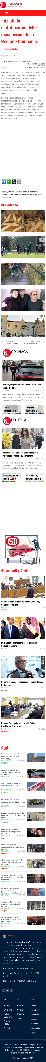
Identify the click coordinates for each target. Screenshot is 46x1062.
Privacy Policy (7, 1022)
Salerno (34, 1024)
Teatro (3, 838)
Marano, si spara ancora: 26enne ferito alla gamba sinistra (10, 772)
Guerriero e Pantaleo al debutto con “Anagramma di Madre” (11, 832)
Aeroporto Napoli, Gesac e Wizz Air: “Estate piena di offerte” (11, 904)
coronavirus (12, 61)
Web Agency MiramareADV (23, 1058)
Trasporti (4, 911)
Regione (4, 610)
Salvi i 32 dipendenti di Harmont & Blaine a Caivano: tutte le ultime (11, 919)
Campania (35, 1028)
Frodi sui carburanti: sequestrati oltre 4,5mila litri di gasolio (12, 847)
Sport (19, 1018)
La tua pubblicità (8, 1015)
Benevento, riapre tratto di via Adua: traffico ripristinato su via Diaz (13, 815)
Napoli (34, 1006)
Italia (33, 1033)
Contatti (7, 1028)
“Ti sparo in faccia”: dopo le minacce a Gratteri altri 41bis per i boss (12, 877)
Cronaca (6, 390)
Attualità (7, 49)
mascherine (24, 61)
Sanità (14, 49)
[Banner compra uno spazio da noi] (23, 564)
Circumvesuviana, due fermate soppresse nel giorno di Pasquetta (12, 756)
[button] (6, 13)
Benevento (36, 1015)
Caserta (34, 1019)
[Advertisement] (23, 509)
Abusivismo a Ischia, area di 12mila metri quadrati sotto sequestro (11, 862)
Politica (6, 459)
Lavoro (3, 926)
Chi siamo (8, 1010)
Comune (4, 690)
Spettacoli (6, 836)
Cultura (20, 1010)
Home (6, 1005)
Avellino (34, 1010)
